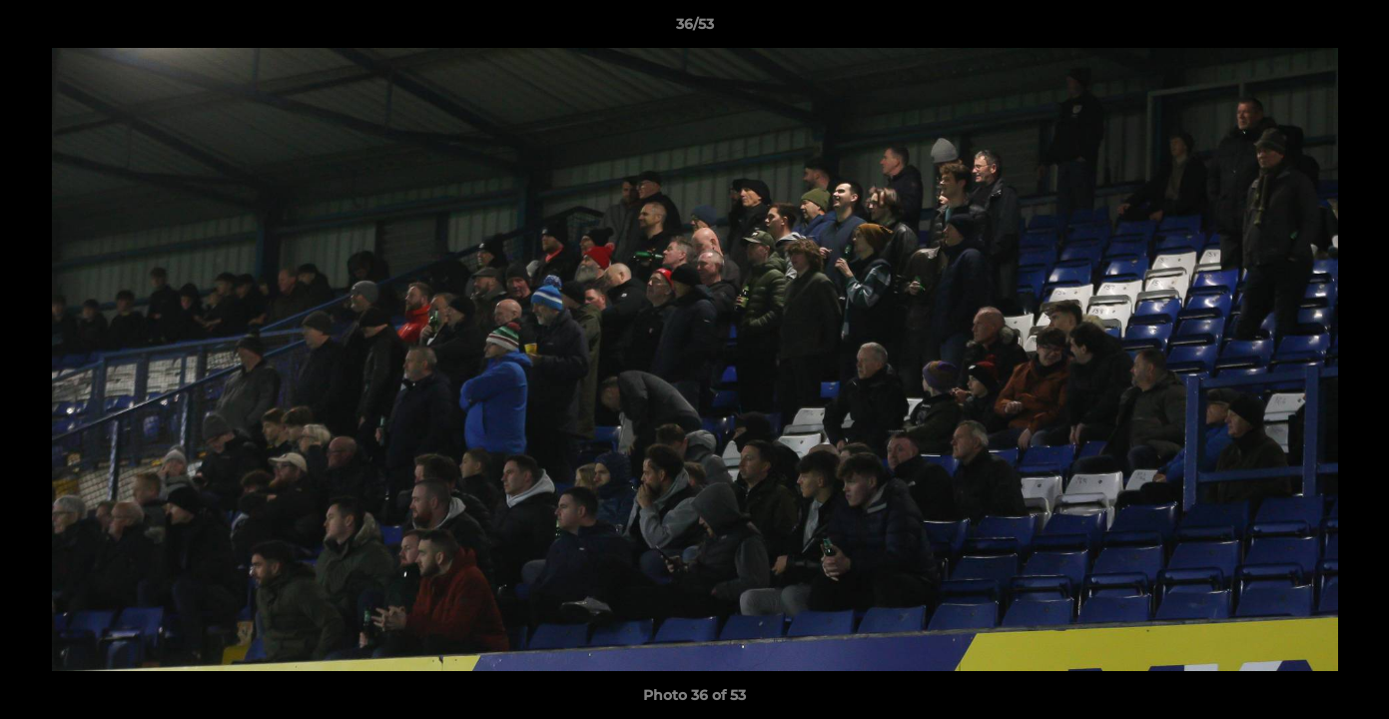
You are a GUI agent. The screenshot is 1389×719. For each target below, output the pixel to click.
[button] (1353, 29)
